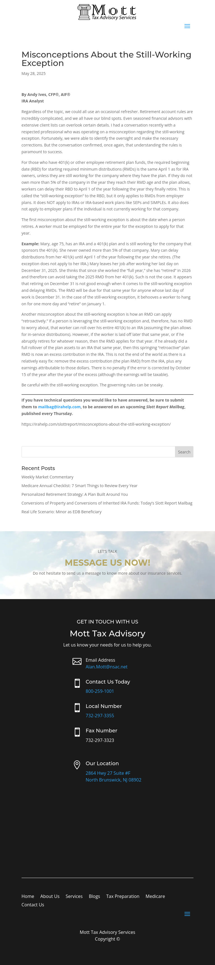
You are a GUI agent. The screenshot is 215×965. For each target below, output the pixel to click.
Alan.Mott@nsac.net (107, 667)
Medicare (155, 896)
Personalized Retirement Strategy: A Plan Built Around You (75, 494)
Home (28, 896)
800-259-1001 (100, 691)
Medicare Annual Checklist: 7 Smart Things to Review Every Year (80, 485)
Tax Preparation (122, 896)
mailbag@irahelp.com (59, 406)
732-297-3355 (100, 715)
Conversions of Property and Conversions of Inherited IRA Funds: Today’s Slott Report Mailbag (107, 503)
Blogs (94, 896)
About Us (50, 896)
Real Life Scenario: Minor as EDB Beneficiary (62, 511)
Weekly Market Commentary (47, 477)
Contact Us (33, 905)
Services (74, 896)
